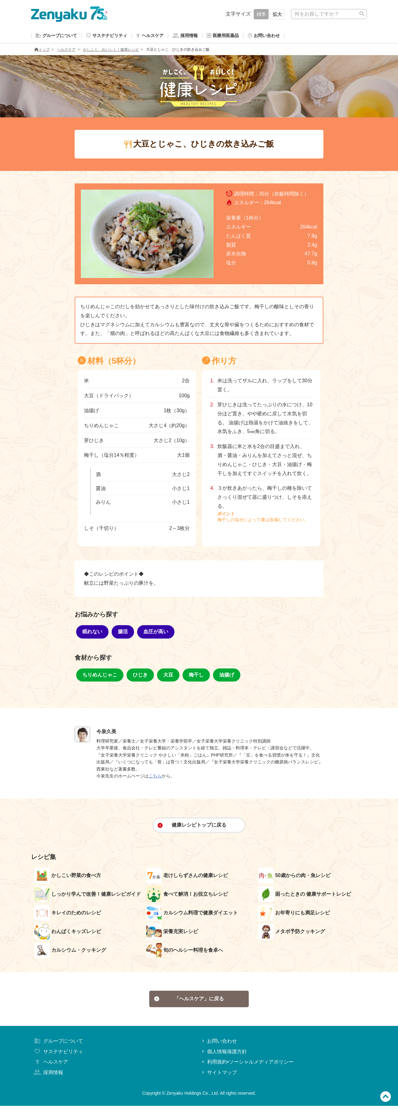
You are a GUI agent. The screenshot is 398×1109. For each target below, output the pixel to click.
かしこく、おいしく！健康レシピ (111, 51)
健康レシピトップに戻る (192, 826)
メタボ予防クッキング (291, 933)
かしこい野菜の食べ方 (67, 877)
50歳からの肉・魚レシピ (294, 877)
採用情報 (48, 1075)
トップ (42, 51)
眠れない (92, 632)
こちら (155, 777)
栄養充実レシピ (172, 933)
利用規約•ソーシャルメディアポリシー (247, 1065)
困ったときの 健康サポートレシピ (304, 895)
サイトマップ (219, 1075)
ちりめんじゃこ (99, 676)
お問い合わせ (219, 1043)
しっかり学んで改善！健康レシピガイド (87, 895)
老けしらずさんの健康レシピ (187, 877)
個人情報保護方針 (224, 1054)
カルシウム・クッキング (70, 951)
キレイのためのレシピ (67, 914)
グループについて (58, 1043)
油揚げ (226, 676)
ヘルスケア (66, 51)
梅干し (196, 676)
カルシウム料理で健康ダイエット (192, 914)
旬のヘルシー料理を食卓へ (184, 951)
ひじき (140, 676)
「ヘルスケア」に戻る (189, 1000)
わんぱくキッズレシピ (67, 933)
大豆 (168, 676)
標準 (261, 14)
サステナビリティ (58, 1054)
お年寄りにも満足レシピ (294, 914)
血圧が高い (155, 632)
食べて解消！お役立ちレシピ (187, 895)
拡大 (277, 14)
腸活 (123, 632)
